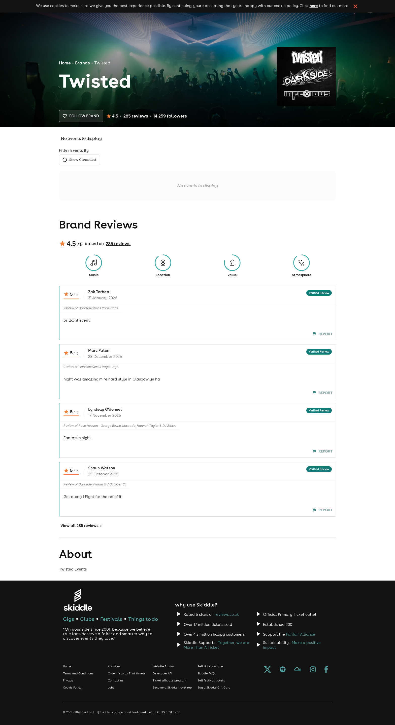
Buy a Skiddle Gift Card (214, 687)
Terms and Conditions (78, 673)
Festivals (111, 619)
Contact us (115, 680)
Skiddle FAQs (207, 673)
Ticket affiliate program (169, 680)
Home (65, 63)
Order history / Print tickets (127, 673)
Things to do (143, 619)
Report (322, 333)
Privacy (68, 680)
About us (114, 666)
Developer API (162, 673)
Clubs (87, 619)
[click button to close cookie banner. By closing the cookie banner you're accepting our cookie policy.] (355, 6)
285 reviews (118, 243)
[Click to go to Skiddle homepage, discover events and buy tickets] (77, 600)
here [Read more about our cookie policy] (314, 5)
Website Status (163, 666)
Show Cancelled (79, 160)
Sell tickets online (210, 666)
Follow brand (81, 116)
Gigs (68, 619)
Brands (82, 63)
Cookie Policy (72, 687)
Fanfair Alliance (300, 634)
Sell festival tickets (211, 680)
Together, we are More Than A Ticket (216, 645)
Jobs (111, 687)
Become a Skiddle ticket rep (172, 687)
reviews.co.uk (227, 614)
